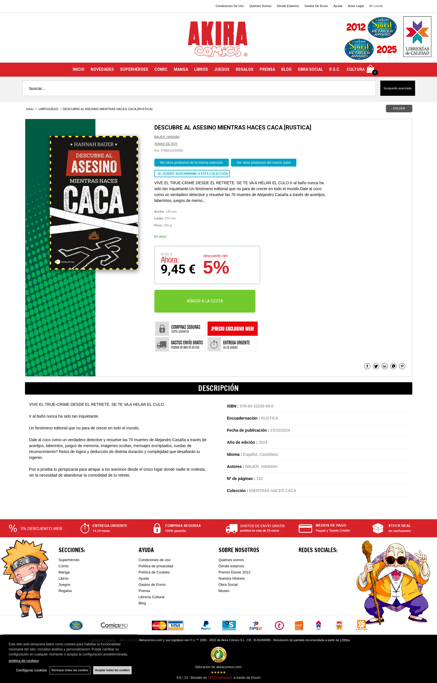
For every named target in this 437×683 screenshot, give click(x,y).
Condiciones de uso (155, 560)
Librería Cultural (152, 597)
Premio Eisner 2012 (235, 572)
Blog (142, 603)
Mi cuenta (376, 6)
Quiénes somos (231, 560)
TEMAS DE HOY (166, 143)
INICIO (78, 69)
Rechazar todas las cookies (70, 670)
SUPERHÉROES (134, 69)
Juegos (64, 584)
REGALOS (244, 69)
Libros (63, 578)
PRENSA (267, 69)
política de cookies (24, 661)
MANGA (181, 69)
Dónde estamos (231, 566)
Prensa (144, 591)
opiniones (220, 678)
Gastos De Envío (316, 6)
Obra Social (228, 584)
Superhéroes (69, 560)
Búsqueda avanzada (397, 88)
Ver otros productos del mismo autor (264, 163)
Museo (224, 591)
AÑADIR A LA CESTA (205, 301)
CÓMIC (161, 69)
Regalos (65, 591)
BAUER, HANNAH (167, 136)
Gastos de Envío (152, 584)
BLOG (286, 69)
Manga (64, 572)
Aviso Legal (356, 6)
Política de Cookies (154, 572)
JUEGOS (222, 69)
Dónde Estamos (288, 6)
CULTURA (356, 69)
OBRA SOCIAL (310, 69)
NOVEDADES (102, 69)
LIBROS (201, 69)
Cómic (64, 566)
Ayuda (337, 6)
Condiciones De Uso (230, 6)
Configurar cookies (31, 670)
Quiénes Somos (260, 6)
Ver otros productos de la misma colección (191, 163)
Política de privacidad (156, 566)
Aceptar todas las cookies (112, 670)
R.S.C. (334, 69)
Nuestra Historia (232, 578)
